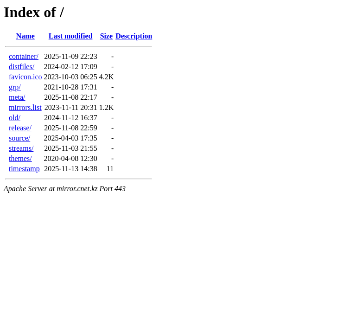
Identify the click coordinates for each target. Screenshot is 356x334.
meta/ (17, 97)
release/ (20, 128)
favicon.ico (25, 77)
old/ (14, 118)
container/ (23, 56)
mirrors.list (25, 107)
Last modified (71, 36)
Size (106, 36)
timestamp (24, 169)
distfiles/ (21, 67)
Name (25, 36)
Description (133, 36)
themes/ (20, 158)
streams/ (21, 148)
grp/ (15, 87)
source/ (19, 138)
